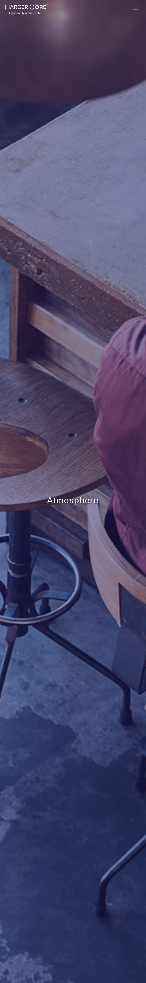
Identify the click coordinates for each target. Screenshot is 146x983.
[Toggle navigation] (135, 9)
